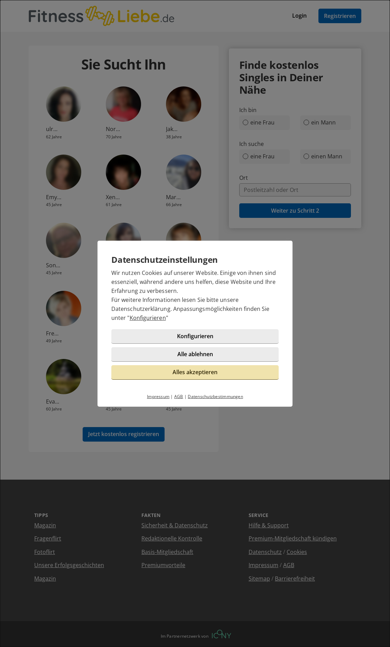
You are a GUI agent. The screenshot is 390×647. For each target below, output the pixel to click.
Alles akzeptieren (195, 372)
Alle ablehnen (195, 354)
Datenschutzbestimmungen (215, 396)
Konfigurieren (148, 318)
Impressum (158, 396)
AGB (178, 396)
